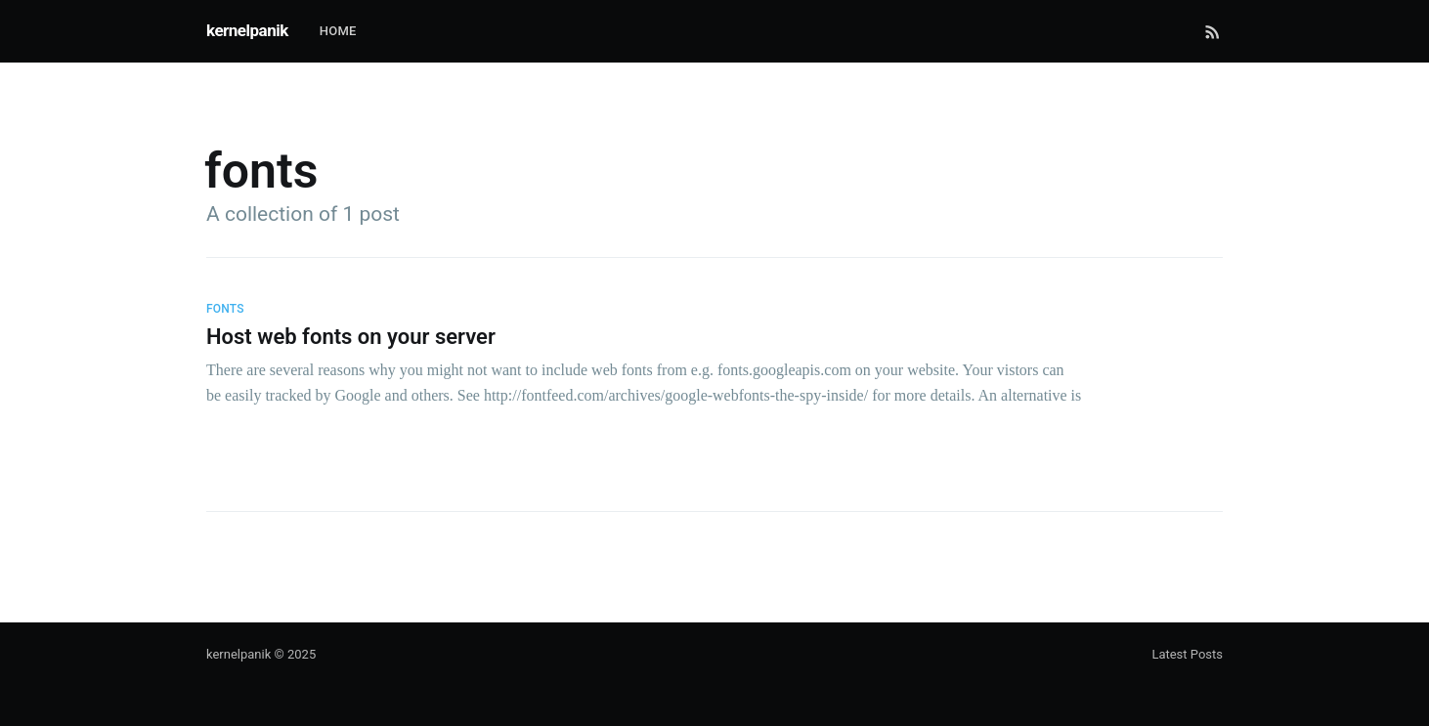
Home (338, 30)
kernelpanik (247, 30)
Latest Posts (1187, 654)
